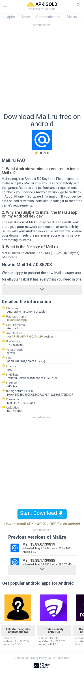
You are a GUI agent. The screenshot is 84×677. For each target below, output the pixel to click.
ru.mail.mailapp (17, 320)
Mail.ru (72, 17)
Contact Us (22, 658)
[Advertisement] (42, 71)
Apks (11, 17)
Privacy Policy (38, 658)
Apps (26, 17)
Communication (48, 17)
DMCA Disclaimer (58, 658)
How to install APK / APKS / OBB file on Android (42, 524)
